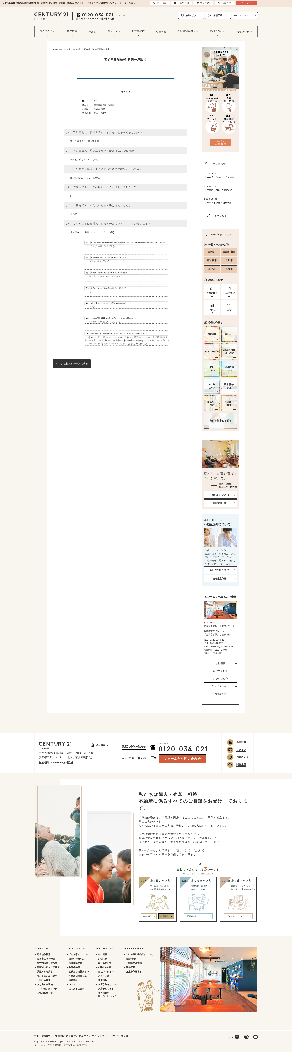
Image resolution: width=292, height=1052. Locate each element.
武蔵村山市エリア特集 (48, 967)
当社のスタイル (220, 686)
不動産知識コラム (78, 976)
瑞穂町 (211, 251)
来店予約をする (106, 988)
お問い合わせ (244, 31)
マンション (212, 309)
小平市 (211, 269)
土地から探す (43, 980)
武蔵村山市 (229, 251)
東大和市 (212, 260)
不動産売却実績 (134, 963)
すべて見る (220, 215)
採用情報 (102, 980)
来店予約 (217, 15)
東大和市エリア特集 (47, 963)
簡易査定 (130, 967)
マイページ (244, 15)
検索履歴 (224, 3)
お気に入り (191, 15)
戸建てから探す (45, 971)
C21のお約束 (104, 967)
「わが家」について (79, 954)
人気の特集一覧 (45, 993)
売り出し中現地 (45, 984)
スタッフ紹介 (220, 678)
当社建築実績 (75, 963)
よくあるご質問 (76, 988)
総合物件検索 (43, 954)
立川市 (229, 260)
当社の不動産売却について (139, 954)
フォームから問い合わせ (182, 758)
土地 (229, 309)
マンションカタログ (47, 988)
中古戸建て (229, 293)
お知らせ (102, 958)
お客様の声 (221, 693)
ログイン (241, 749)
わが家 (92, 31)
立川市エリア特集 (46, 958)
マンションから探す (47, 976)
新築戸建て (212, 293)
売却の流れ (131, 958)
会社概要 (220, 663)
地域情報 (73, 980)
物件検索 (147, 916)
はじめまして (220, 671)
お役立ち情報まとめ (79, 971)
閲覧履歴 (241, 764)
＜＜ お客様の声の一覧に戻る (72, 363)
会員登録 (161, 31)
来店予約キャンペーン (109, 984)
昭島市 (229, 269)
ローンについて (76, 984)
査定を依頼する (134, 971)
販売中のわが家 (76, 958)
